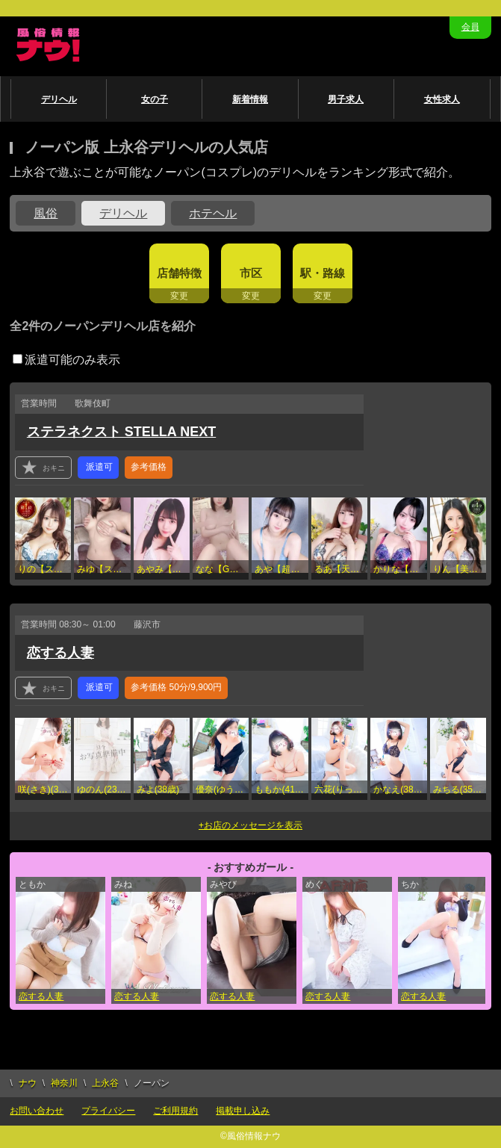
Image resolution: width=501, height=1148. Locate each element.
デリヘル (59, 99)
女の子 (154, 99)
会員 (470, 27)
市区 (251, 273)
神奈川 (64, 1083)
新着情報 (250, 99)
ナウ (28, 1083)
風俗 (45, 213)
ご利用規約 (175, 1110)
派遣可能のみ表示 (66, 359)
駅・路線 (322, 273)
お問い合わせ (36, 1110)
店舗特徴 (179, 273)
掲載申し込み (243, 1110)
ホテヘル (213, 213)
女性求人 (442, 99)
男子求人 (346, 99)
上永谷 (105, 1083)
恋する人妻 (60, 652)
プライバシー (108, 1110)
